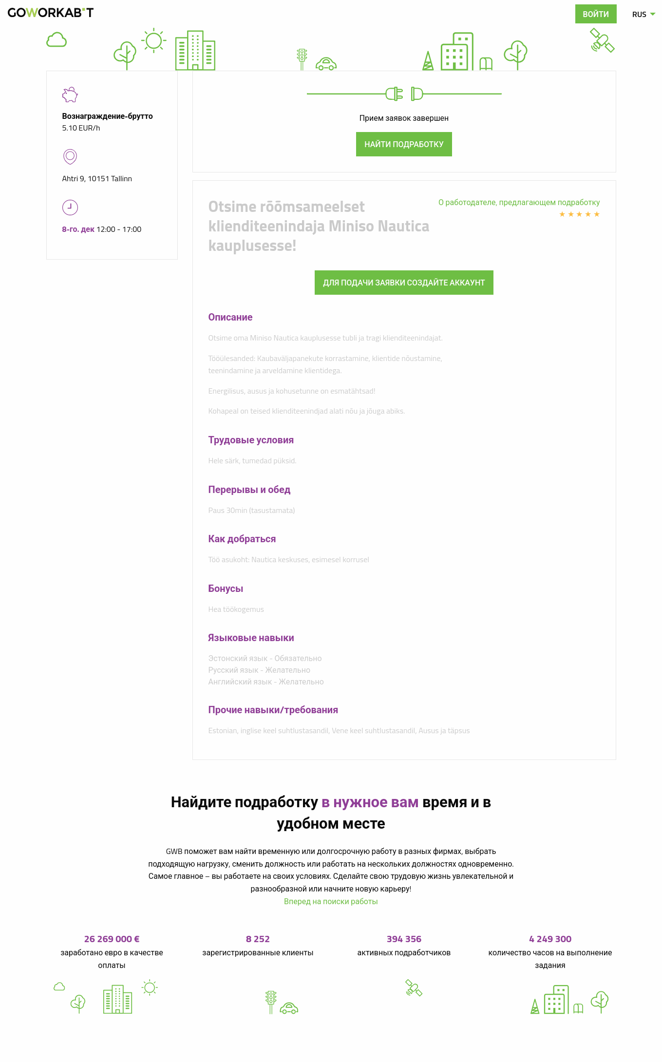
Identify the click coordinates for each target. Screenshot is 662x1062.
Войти (596, 14)
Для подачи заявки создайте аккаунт (404, 282)
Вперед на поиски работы (331, 901)
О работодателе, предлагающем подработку (519, 202)
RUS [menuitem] (639, 14)
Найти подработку (404, 144)
